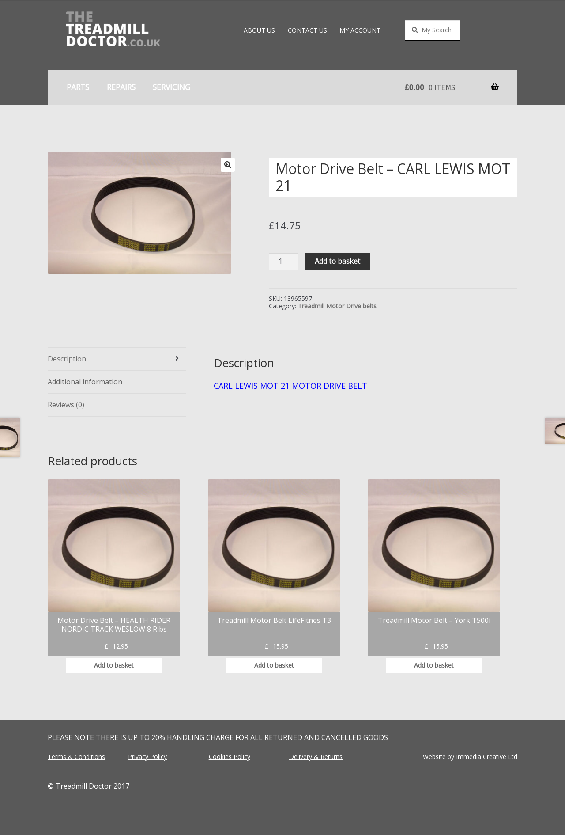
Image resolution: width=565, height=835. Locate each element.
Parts (78, 87)
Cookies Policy (229, 756)
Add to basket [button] (114, 665)
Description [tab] (67, 359)
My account (359, 30)
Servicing (171, 87)
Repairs (121, 87)
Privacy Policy (147, 756)
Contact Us (307, 30)
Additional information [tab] (85, 382)
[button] (228, 165)
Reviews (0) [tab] (66, 405)
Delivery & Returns (316, 756)
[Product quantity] (284, 261)
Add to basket (337, 261)
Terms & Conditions (76, 756)
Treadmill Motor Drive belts (337, 306)
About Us (259, 30)
